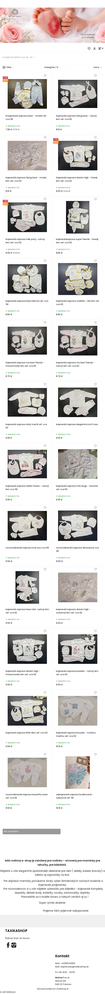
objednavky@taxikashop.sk (74, 966)
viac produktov (11, 831)
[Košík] (101, 48)
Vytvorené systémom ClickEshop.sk (52, 989)
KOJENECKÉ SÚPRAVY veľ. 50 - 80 (18, 57)
